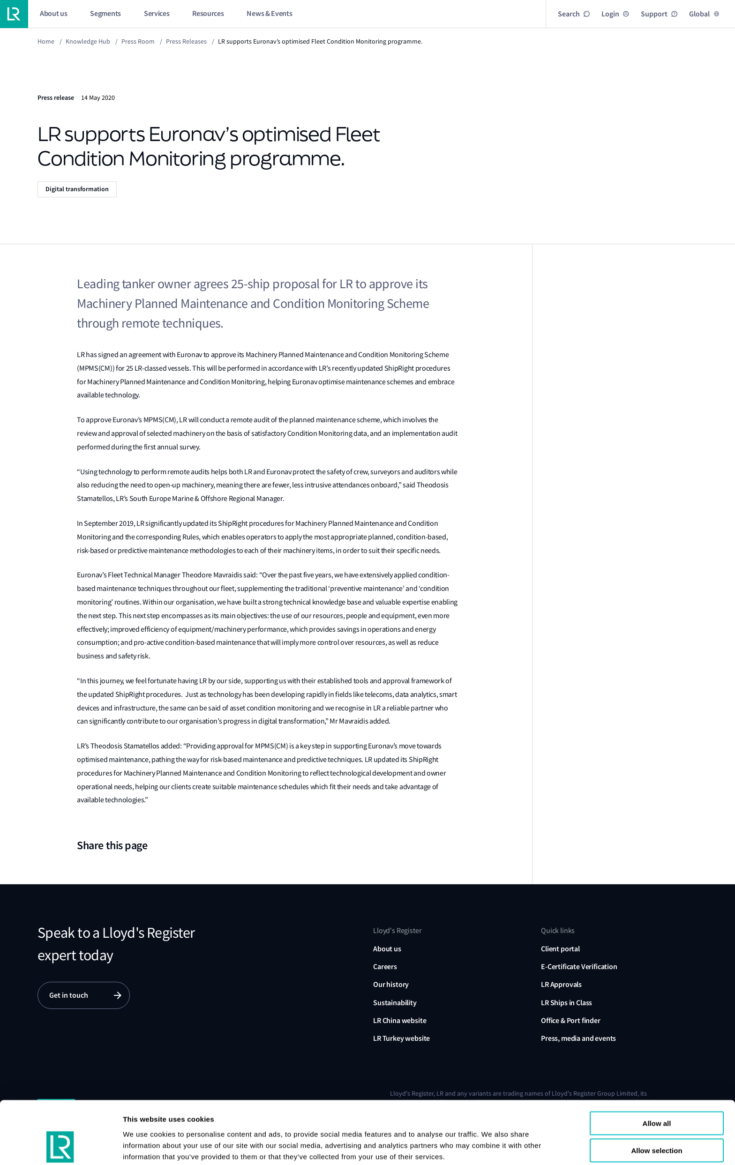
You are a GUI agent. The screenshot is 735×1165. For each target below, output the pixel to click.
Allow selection (656, 1096)
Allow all (657, 1069)
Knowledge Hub (88, 41)
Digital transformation (77, 189)
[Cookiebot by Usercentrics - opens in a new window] (61, 1147)
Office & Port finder (570, 1020)
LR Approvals (561, 984)
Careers (385, 966)
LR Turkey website (401, 1038)
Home (46, 41)
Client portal (560, 949)
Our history (391, 984)
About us (387, 949)
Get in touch (68, 995)
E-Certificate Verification (579, 966)
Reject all (656, 1124)
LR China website (399, 1020)
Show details (144, 1146)
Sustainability (395, 1003)
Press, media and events (578, 1038)
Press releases (186, 41)
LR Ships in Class (566, 1003)
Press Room (138, 41)
